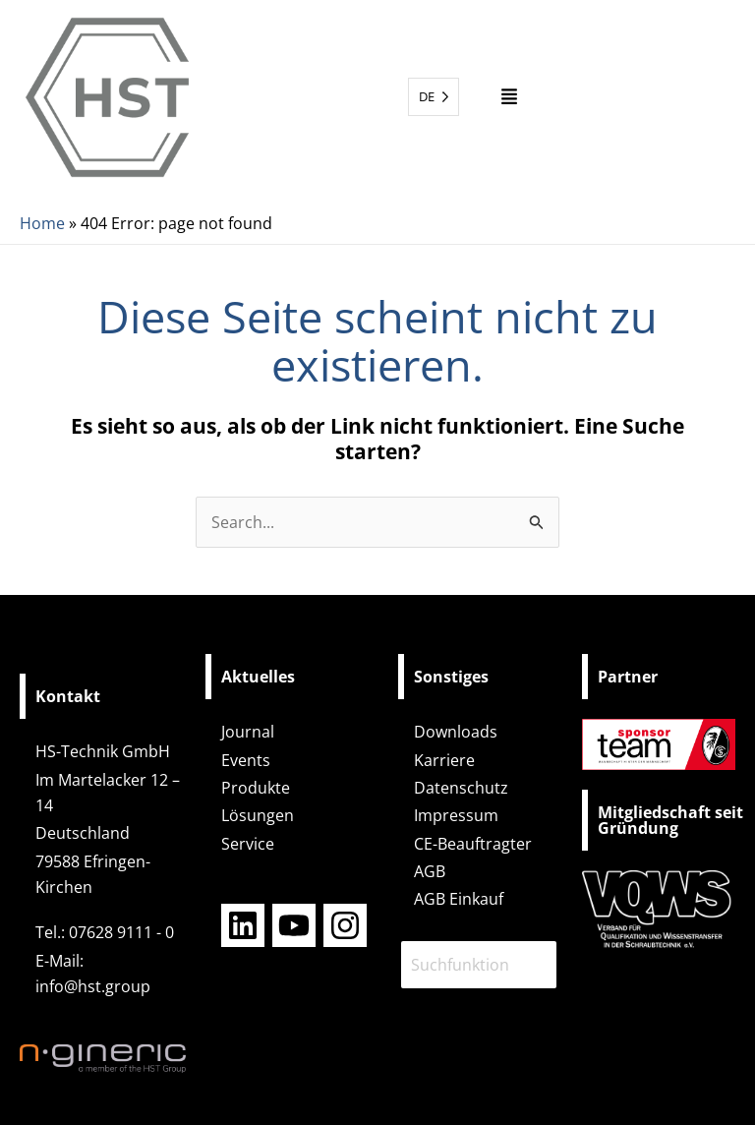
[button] (509, 97)
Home (42, 223)
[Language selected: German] (434, 97)
